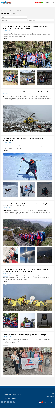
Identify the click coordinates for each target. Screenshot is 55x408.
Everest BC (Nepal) (7, 33)
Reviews (27, 386)
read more (5, 38)
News (14, 6)
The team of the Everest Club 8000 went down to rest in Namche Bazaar (27, 92)
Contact (32, 386)
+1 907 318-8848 (49, 2)
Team (22, 386)
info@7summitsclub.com (49, 396)
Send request (38, 2)
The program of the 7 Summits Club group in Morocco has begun (24, 335)
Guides (10, 6)
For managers (50, 402)
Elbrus (4, 145)
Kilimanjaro (5, 275)
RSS (44, 402)
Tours (2, 6)
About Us (19, 6)
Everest (5, 96)
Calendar (6, 6)
